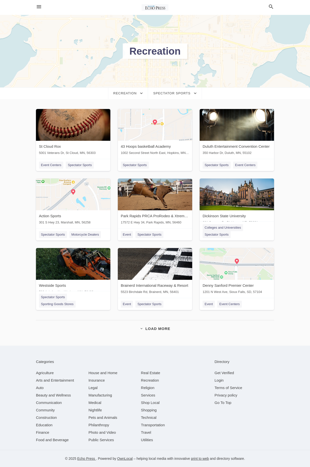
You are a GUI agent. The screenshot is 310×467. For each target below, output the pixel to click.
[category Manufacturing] (100, 395)
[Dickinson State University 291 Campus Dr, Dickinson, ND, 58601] (237, 202)
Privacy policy (226, 395)
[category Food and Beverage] (52, 440)
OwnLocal (125, 459)
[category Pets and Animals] (103, 417)
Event (127, 234)
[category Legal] (93, 388)
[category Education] (44, 425)
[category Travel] (146, 432)
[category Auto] (40, 388)
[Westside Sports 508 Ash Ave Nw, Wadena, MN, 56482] (73, 272)
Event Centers (51, 165)
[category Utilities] (147, 440)
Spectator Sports (80, 165)
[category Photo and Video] (102, 432)
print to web (200, 459)
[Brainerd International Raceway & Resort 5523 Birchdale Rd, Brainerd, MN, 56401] (155, 272)
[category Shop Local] (150, 402)
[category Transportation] (153, 425)
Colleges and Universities (223, 227)
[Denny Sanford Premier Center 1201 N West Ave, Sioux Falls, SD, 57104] (237, 272)
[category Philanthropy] (99, 425)
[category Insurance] (97, 380)
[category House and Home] (103, 373)
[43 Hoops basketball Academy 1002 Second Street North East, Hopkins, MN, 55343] (155, 132)
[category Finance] (42, 432)
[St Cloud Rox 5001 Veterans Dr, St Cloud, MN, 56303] (73, 132)
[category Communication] (49, 402)
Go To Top (223, 402)
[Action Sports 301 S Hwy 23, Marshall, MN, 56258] (73, 202)
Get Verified (224, 373)
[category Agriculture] (45, 373)
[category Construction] (46, 417)
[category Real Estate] (150, 373)
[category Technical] (148, 417)
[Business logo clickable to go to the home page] (155, 7)
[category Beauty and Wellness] (53, 395)
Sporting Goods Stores (57, 304)
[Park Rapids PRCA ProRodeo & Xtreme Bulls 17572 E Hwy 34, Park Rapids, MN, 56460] (155, 202)
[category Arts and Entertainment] (55, 380)
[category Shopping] (148, 410)
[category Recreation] (150, 380)
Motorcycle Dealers (85, 234)
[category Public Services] (101, 440)
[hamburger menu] (39, 7)
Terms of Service (228, 388)
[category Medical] (95, 402)
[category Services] (148, 395)
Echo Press (86, 459)
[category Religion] (147, 388)
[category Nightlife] (95, 410)
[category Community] (45, 410)
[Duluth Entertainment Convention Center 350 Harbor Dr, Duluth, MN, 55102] (237, 132)
